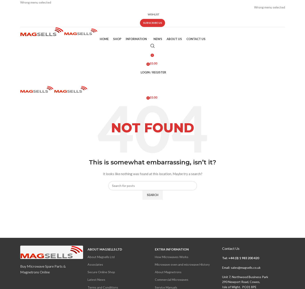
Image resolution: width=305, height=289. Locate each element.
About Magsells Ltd (105, 249)
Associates (95, 264)
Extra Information (172, 249)
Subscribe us (152, 22)
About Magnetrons (168, 272)
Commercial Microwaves (171, 279)
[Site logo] (42, 31)
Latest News (96, 279)
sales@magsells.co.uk (246, 267)
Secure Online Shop (101, 272)
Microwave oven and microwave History (182, 264)
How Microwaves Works (171, 257)
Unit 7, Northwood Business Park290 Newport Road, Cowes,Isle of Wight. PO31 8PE (245, 282)
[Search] (152, 45)
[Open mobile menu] (152, 81)
